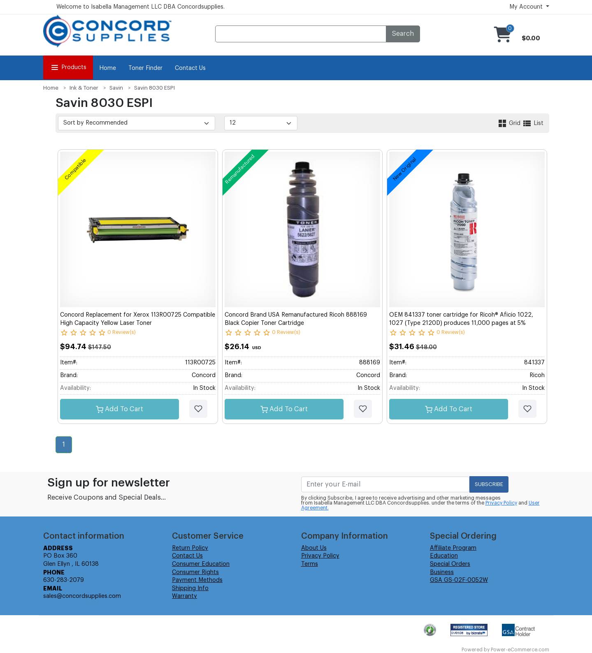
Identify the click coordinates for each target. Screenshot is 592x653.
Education (444, 556)
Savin (116, 87)
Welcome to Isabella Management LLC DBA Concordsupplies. (140, 7)
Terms (309, 564)
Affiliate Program (453, 548)
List (532, 123)
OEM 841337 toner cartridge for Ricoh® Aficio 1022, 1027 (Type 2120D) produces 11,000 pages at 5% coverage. (461, 323)
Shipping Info (190, 588)
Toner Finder (145, 68)
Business (442, 572)
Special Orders (450, 564)
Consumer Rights (195, 572)
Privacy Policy (501, 502)
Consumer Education (201, 564)
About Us (314, 548)
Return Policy (190, 548)
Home (107, 68)
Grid (509, 123)
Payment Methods (197, 580)
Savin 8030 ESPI (154, 87)
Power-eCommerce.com (520, 649)
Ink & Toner (84, 87)
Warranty (184, 596)
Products (68, 67)
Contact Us (190, 68)
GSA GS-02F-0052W (459, 580)
